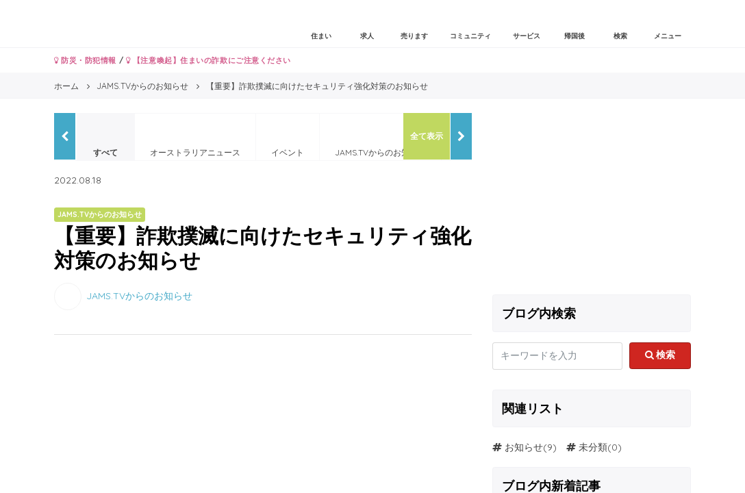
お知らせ (524, 447)
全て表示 (426, 136)
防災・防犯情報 (85, 60)
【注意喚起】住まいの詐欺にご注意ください (208, 60)
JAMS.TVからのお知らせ (139, 295)
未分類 (593, 447)
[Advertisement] (591, 198)
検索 (660, 354)
